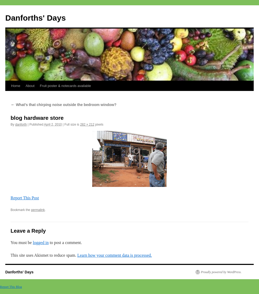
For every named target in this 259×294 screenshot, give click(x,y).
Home (15, 86)
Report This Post (25, 198)
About (30, 86)
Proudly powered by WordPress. (221, 272)
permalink (38, 210)
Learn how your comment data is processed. (114, 255)
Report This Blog (11, 287)
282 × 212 (87, 124)
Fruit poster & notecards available (65, 86)
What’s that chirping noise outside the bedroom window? (63, 105)
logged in (41, 242)
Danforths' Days (35, 17)
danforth (21, 124)
